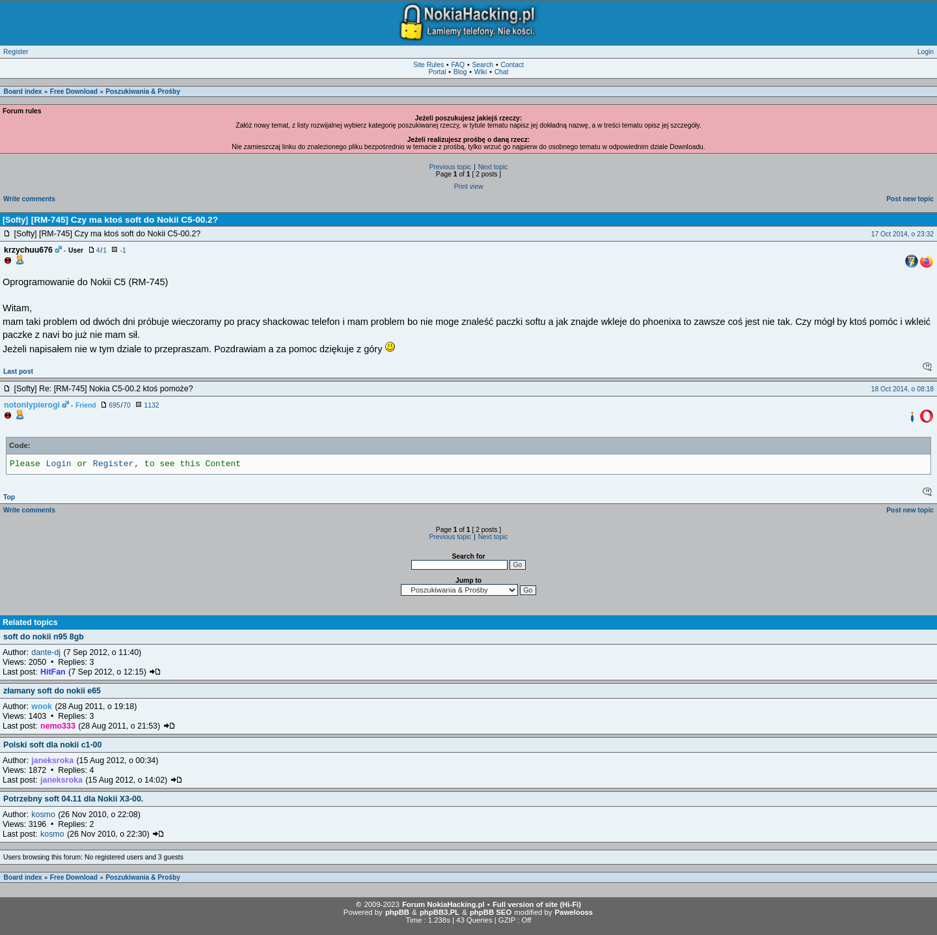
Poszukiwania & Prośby (142, 91)
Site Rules (428, 64)
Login (925, 51)
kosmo (43, 814)
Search (482, 64)
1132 (151, 405)
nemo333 (57, 726)
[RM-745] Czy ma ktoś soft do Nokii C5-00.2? (124, 220)
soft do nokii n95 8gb (43, 636)
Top (9, 497)
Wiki (480, 72)
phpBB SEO (490, 912)
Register (15, 51)
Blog (460, 72)
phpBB (397, 912)
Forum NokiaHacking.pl (443, 904)
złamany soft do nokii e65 (52, 690)
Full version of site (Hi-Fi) (537, 904)
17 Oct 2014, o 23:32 (902, 234)
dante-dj (46, 652)
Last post (18, 371)
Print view (468, 186)
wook (41, 706)
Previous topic (450, 167)
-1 (123, 250)
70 (126, 405)
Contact (512, 64)
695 (114, 405)
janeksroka (52, 760)
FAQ (458, 64)
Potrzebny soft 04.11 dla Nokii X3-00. (73, 798)
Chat (502, 72)
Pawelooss (574, 912)
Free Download (74, 91)
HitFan (53, 672)
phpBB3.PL (439, 912)
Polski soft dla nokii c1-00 (52, 744)
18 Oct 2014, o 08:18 (902, 389)
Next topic (493, 167)
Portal (437, 72)
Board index (23, 91)
